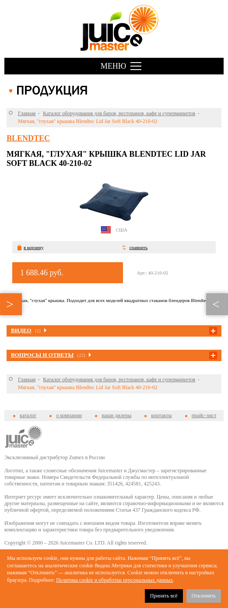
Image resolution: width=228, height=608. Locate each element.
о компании (69, 415)
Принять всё (164, 596)
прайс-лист (204, 415)
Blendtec (28, 138)
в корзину (33, 247)
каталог (28, 415)
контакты (161, 415)
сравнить (138, 247)
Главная (26, 113)
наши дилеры (116, 415)
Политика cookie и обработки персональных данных (114, 580)
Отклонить (204, 596)
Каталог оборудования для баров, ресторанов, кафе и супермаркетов (119, 113)
